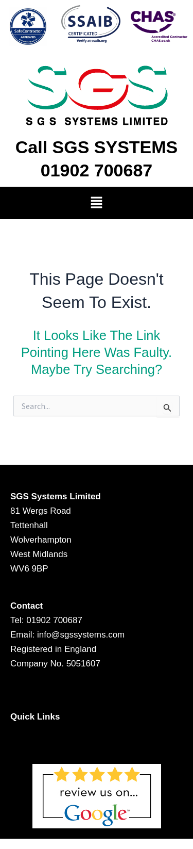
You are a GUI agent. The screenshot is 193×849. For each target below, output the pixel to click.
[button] (96, 203)
